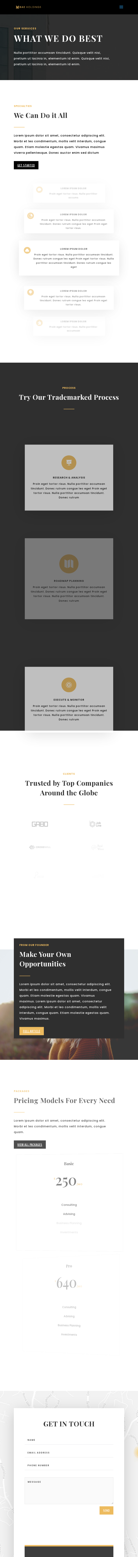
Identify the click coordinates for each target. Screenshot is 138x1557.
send (106, 1516)
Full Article (31, 1046)
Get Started (26, 165)
